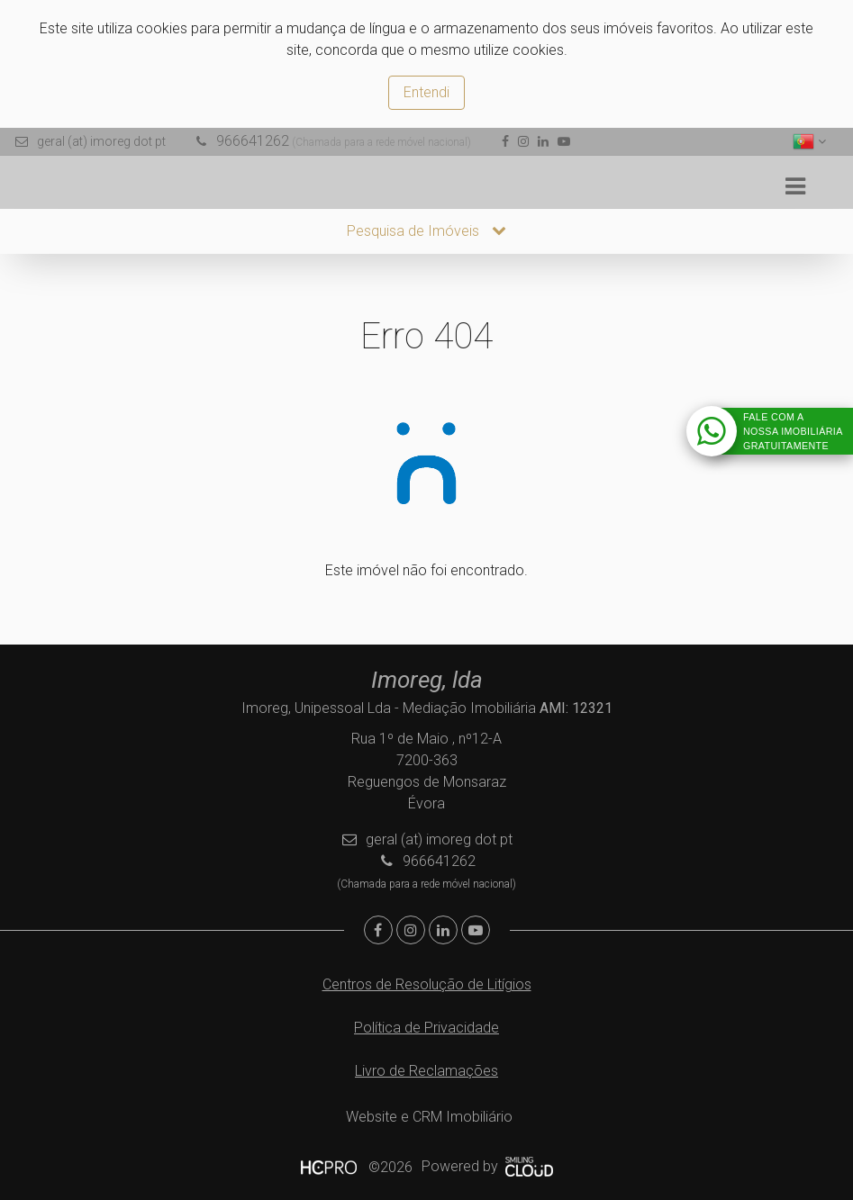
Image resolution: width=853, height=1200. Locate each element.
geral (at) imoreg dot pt (101, 141)
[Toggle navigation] (795, 187)
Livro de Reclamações (426, 1070)
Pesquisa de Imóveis (426, 230)
